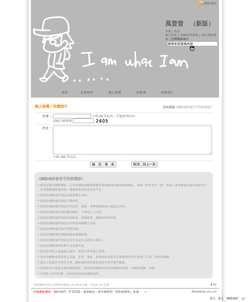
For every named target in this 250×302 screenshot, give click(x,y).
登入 (213, 298)
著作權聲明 (105, 291)
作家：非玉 (172, 31)
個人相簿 (114, 92)
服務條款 (89, 291)
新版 (202, 23)
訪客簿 (141, 92)
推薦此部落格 (189, 35)
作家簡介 (167, 92)
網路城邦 (210, 3)
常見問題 (74, 291)
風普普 (174, 23)
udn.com (211, 291)
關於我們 (60, 291)
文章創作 (87, 92)
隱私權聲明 (122, 291)
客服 (136, 291)
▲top (213, 284)
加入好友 (171, 35)
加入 (221, 298)
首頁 (65, 92)
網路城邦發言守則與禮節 (194, 107)
